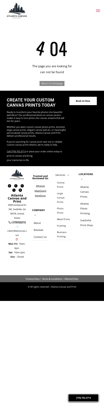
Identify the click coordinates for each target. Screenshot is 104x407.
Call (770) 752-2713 (16, 151)
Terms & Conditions (52, 278)
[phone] (14, 190)
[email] (22, 186)
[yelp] (9, 186)
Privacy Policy (33, 278)
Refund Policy (71, 278)
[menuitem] (40, 223)
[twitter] (15, 186)
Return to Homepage (52, 83)
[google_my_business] (20, 190)
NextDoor (40, 195)
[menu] (98, 10)
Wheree (40, 186)
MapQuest (40, 190)
